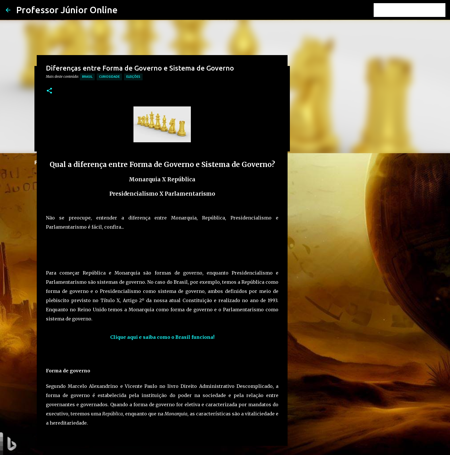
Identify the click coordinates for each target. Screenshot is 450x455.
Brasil (87, 76)
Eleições (133, 76)
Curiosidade (109, 76)
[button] (49, 91)
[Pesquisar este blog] (415, 10)
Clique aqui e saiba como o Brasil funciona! (162, 337)
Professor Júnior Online (67, 10)
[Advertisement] (150, 254)
